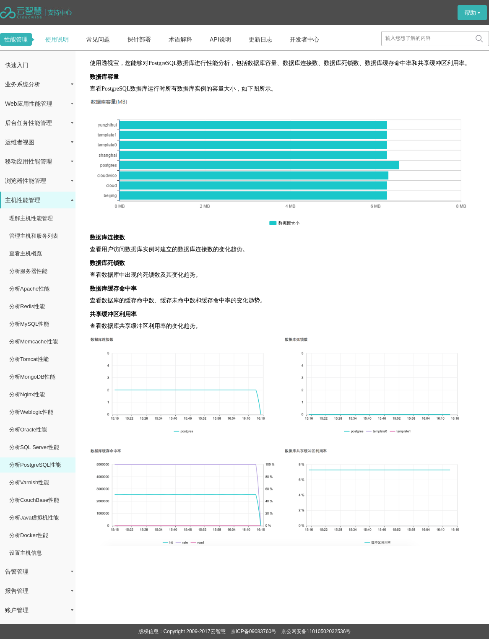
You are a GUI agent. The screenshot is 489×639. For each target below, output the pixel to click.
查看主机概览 (25, 253)
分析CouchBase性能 (34, 500)
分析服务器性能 (28, 271)
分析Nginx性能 (27, 394)
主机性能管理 (39, 200)
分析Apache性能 (29, 289)
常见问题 (98, 39)
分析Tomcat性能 (29, 359)
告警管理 (39, 571)
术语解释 (180, 39)
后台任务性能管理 (39, 122)
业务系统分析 (39, 84)
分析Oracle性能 (28, 429)
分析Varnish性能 (29, 482)
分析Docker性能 (28, 535)
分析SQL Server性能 (34, 447)
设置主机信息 (25, 553)
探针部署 (139, 39)
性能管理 (16, 39)
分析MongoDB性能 (32, 377)
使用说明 (57, 39)
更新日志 (260, 39)
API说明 (220, 39)
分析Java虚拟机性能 (34, 517)
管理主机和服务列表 (33, 236)
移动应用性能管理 (39, 161)
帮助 (472, 12)
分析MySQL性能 (29, 324)
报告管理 (39, 590)
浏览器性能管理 (39, 180)
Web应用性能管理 (39, 103)
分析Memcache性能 (33, 341)
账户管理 (39, 610)
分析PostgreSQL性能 (35, 465)
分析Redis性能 (27, 306)
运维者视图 (39, 142)
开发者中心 (304, 39)
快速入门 (17, 65)
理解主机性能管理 (31, 218)
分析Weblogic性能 (31, 412)
